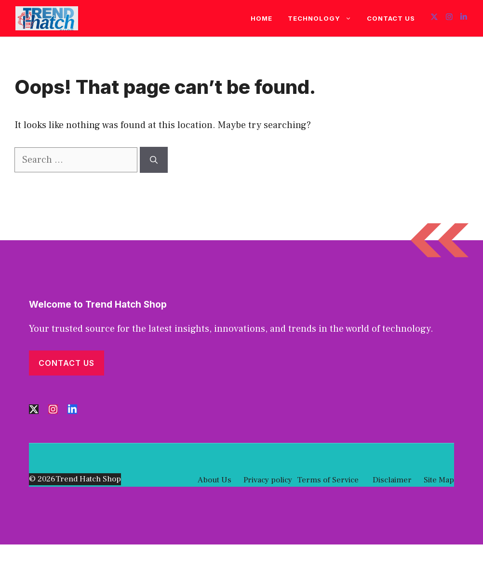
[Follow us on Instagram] (449, 18)
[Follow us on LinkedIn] (464, 18)
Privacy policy (267, 480)
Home (261, 18)
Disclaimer (391, 480)
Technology (323, 18)
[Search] (154, 160)
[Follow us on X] (434, 18)
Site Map (439, 480)
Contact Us (391, 18)
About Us (214, 480)
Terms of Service (328, 480)
